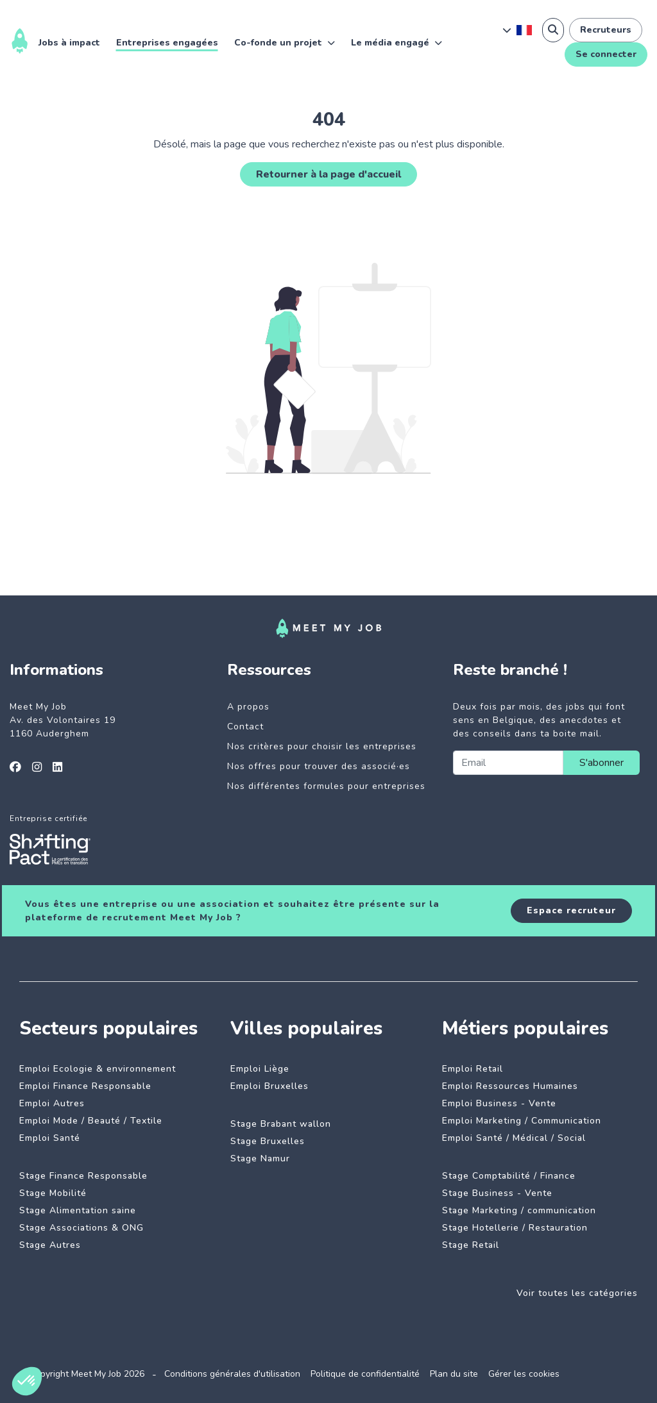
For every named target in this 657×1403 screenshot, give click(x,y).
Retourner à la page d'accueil (328, 174)
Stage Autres (50, 1245)
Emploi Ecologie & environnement (97, 1069)
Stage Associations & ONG (81, 1228)
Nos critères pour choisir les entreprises (321, 746)
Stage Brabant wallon (280, 1124)
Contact (245, 726)
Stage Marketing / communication (519, 1210)
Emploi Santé (49, 1138)
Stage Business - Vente (497, 1193)
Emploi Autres (52, 1103)
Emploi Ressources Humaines (510, 1086)
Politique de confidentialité (365, 1374)
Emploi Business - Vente (499, 1103)
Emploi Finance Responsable (85, 1086)
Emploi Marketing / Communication (521, 1121)
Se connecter (606, 54)
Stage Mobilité (53, 1193)
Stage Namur (260, 1158)
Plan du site (454, 1374)
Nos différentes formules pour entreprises (326, 786)
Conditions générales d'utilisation (232, 1374)
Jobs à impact (69, 43)
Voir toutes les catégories (577, 1293)
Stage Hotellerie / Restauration (515, 1228)
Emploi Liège (259, 1069)
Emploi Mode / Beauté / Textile (90, 1121)
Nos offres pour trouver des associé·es (318, 766)
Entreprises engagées (167, 43)
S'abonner (601, 763)
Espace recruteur (571, 910)
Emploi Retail (472, 1069)
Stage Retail (470, 1245)
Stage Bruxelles (267, 1141)
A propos (248, 707)
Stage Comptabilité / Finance (509, 1176)
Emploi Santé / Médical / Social (514, 1138)
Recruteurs (605, 30)
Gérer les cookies (523, 1374)
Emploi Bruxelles (269, 1086)
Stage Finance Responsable (83, 1176)
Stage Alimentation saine (77, 1210)
